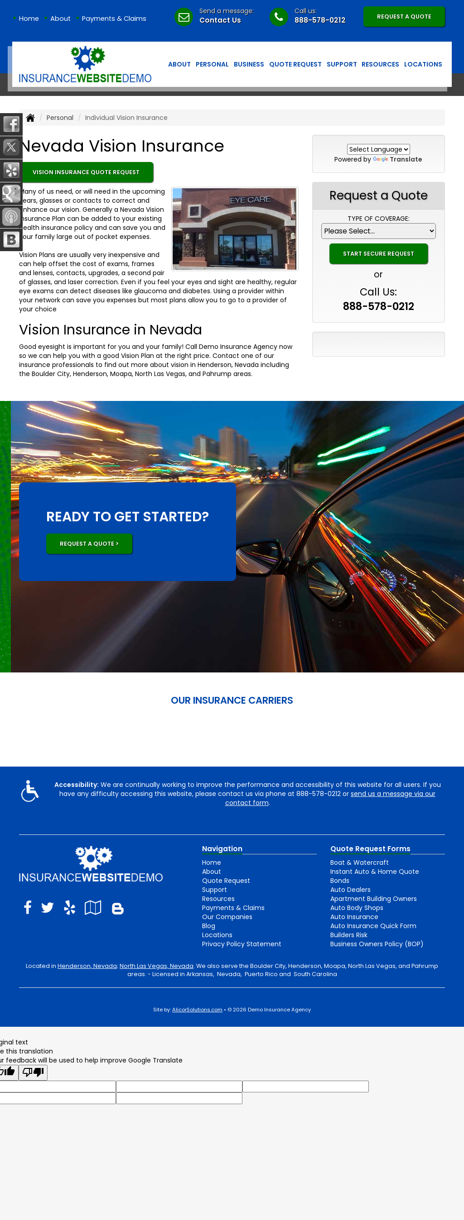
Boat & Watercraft (359, 862)
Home (29, 18)
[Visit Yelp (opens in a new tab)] (69, 907)
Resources (218, 898)
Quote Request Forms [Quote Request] (370, 848)
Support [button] (342, 64)
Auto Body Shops (356, 907)
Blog (208, 925)
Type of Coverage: (379, 218)
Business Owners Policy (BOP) (377, 943)
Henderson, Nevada (87, 966)
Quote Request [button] (295, 64)
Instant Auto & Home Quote (374, 871)
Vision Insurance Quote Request (86, 172)
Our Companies (227, 916)
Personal (60, 117)
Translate (397, 159)
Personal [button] (212, 64)
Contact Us (220, 20)
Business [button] (249, 64)
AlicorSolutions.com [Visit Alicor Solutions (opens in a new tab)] (197, 1009)
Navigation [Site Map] (222, 848)
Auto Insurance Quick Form (373, 925)
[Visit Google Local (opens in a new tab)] (93, 907)
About (60, 18)
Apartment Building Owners (373, 898)
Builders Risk (348, 934)
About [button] (179, 64)
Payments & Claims (114, 18)
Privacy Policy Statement (241, 943)
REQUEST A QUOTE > (89, 544)
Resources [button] (380, 64)
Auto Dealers (350, 889)
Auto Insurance (354, 916)
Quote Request (226, 880)
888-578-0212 (320, 20)
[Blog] (118, 907)
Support (214, 889)
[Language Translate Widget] (378, 149)
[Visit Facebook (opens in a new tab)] (27, 907)
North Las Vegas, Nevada (156, 966)
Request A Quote (404, 16)
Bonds (339, 880)
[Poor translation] (33, 1073)
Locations (217, 934)
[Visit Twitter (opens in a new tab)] (47, 907)
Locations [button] (423, 64)
